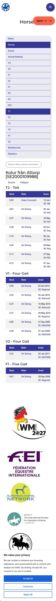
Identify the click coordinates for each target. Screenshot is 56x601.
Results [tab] (11, 182)
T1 (9, 111)
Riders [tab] (11, 38)
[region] (28, 575)
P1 (9, 87)
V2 (9, 142)
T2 (9, 117)
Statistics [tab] (12, 154)
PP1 (10, 105)
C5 (9, 69)
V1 (9, 135)
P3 (9, 99)
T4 (9, 129)
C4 (9, 63)
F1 (9, 75)
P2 (9, 93)
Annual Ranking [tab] (15, 57)
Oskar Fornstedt (28, 200)
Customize (28, 586)
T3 (9, 123)
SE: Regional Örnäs (47, 289)
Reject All (28, 594)
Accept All (28, 578)
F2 (9, 81)
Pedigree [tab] (24, 182)
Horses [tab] (11, 45)
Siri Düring (26, 209)
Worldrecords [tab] (14, 148)
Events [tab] (11, 51)
